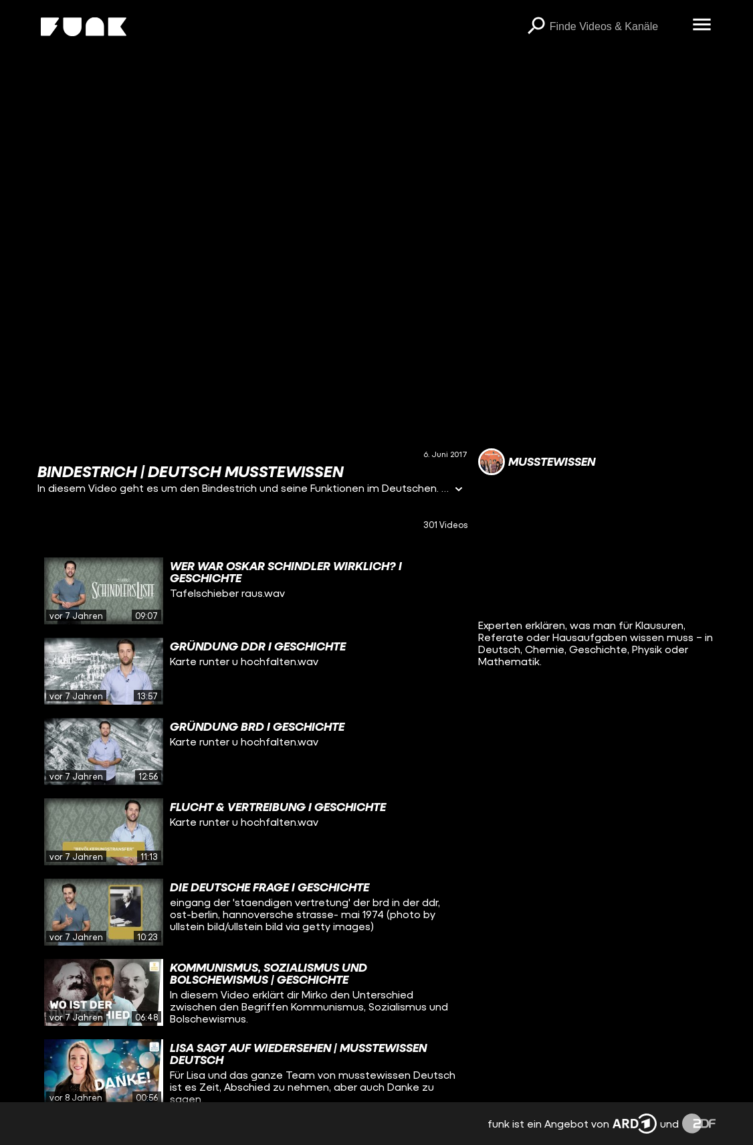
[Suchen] (536, 26)
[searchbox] (616, 27)
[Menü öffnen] (702, 25)
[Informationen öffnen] (458, 490)
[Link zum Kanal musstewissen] (536, 461)
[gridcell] (252, 590)
